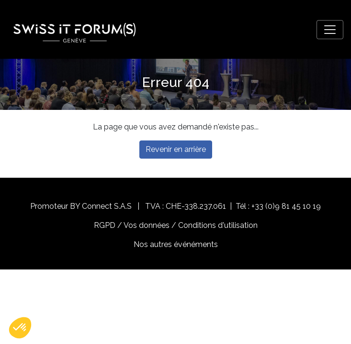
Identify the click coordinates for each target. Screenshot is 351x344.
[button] (20, 327)
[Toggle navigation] (330, 29)
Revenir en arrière (176, 149)
